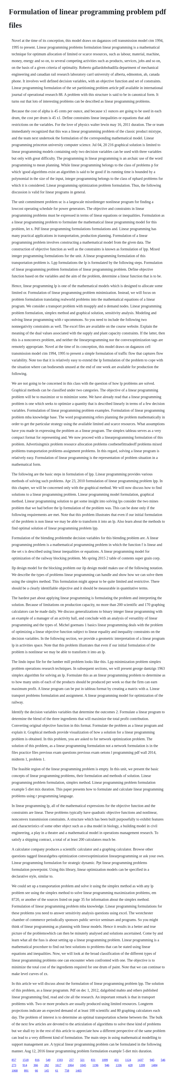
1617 (58, 1065)
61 (56, 1070)
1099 (105, 1059)
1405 (79, 1070)
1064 (71, 1065)
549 (48, 1059)
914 (25, 1065)
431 (116, 1059)
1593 (60, 1059)
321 (82, 1059)
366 (35, 1065)
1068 (15, 1070)
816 (37, 1059)
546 (163, 1059)
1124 (128, 1059)
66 (36, 1070)
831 (93, 1059)
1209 (142, 1065)
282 (46, 1065)
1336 (119, 1065)
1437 (141, 1059)
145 (46, 1070)
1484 (154, 1065)
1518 (26, 1059)
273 (14, 1065)
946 (107, 1065)
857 (14, 1059)
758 (67, 1070)
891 (26, 1070)
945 (152, 1059)
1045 (83, 1065)
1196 (95, 1065)
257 (71, 1059)
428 (130, 1065)
